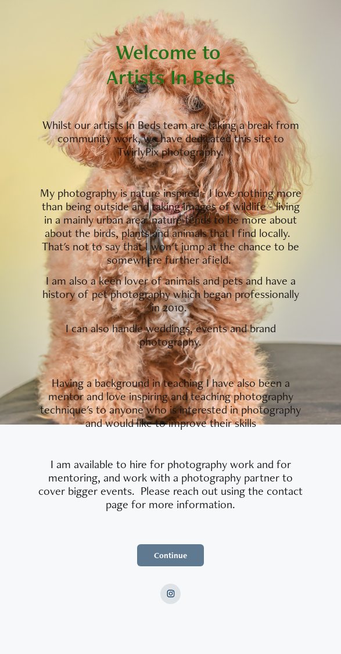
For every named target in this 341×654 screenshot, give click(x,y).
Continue (170, 555)
